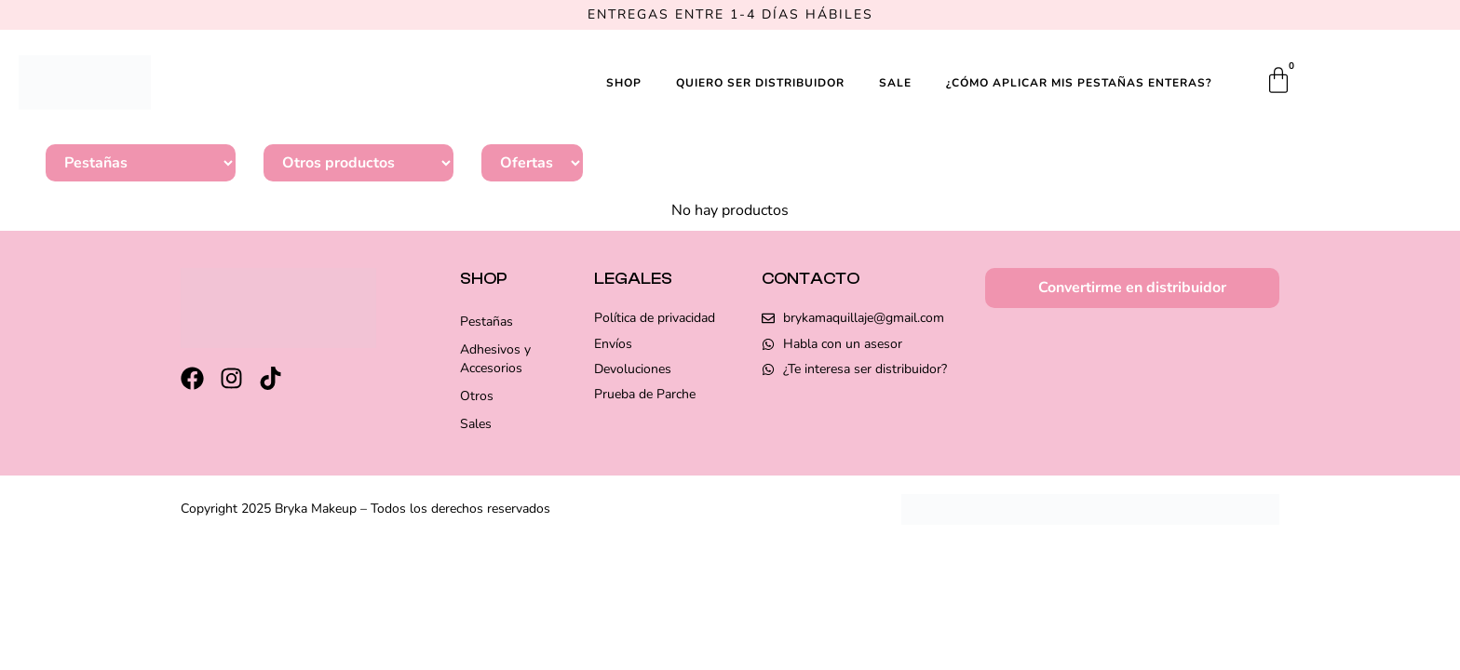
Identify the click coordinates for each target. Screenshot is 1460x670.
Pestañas (486, 321)
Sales (476, 424)
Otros (476, 396)
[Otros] (358, 162)
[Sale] (532, 162)
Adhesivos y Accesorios (495, 359)
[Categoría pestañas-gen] (141, 162)
